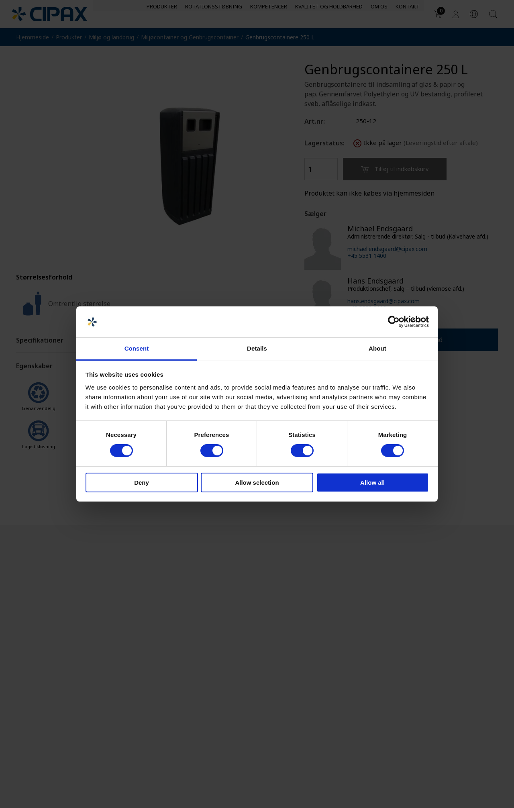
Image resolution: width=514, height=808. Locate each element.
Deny (141, 482)
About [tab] (377, 348)
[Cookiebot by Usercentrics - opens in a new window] (394, 322)
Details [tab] (257, 348)
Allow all (372, 482)
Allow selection (257, 482)
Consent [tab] (136, 348)
